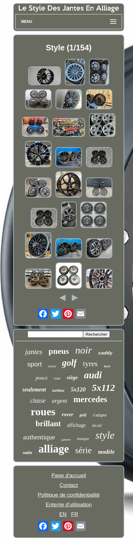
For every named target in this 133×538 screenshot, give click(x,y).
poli (83, 415)
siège (72, 377)
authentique (39, 437)
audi (93, 375)
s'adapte (100, 415)
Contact (69, 485)
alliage (53, 449)
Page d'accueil (68, 476)
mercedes (90, 399)
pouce (41, 377)
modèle (106, 452)
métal (52, 366)
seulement (34, 389)
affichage (76, 425)
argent (59, 400)
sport (34, 364)
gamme (66, 439)
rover (67, 414)
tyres (90, 364)
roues (43, 411)
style (104, 435)
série (83, 450)
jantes (33, 352)
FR (74, 514)
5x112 (103, 387)
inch (107, 366)
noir (83, 350)
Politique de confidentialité (69, 495)
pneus (59, 351)
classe (37, 400)
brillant (48, 423)
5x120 (78, 389)
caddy (105, 353)
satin (27, 452)
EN (63, 514)
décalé (97, 425)
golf (69, 363)
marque (83, 438)
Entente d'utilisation (69, 505)
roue (57, 378)
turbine (58, 390)
